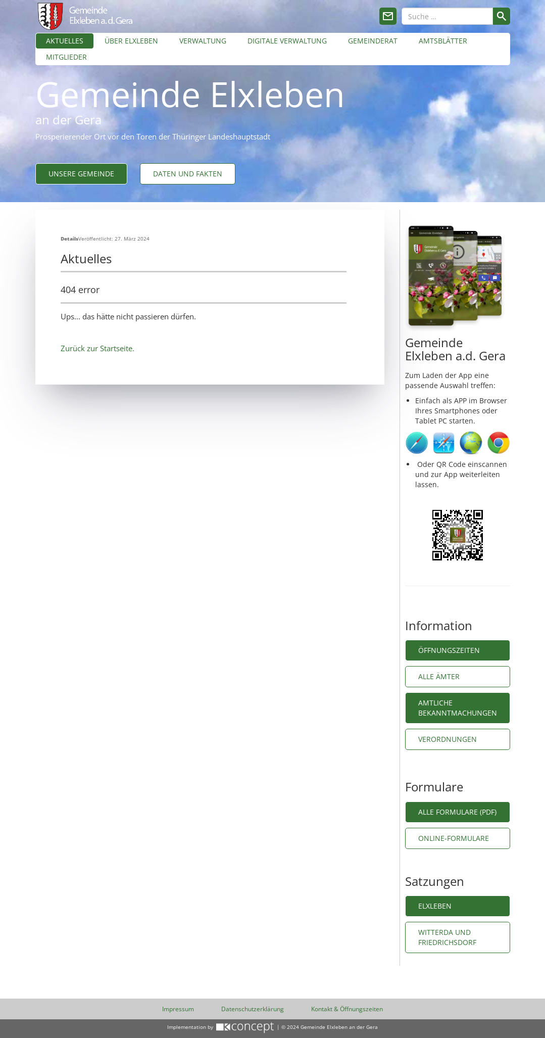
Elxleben (435, 906)
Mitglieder (66, 57)
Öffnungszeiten (449, 650)
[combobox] (447, 16)
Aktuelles (64, 40)
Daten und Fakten (187, 173)
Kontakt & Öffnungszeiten (347, 1009)
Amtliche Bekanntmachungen (457, 708)
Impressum (178, 1009)
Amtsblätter (443, 40)
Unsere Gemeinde (81, 173)
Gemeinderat (373, 40)
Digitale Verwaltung (287, 40)
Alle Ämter (439, 676)
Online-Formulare (454, 838)
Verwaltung (202, 40)
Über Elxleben (131, 40)
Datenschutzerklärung (252, 1009)
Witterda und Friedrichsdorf (447, 937)
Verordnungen (447, 739)
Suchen (501, 16)
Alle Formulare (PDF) (457, 812)
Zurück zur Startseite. (97, 348)
